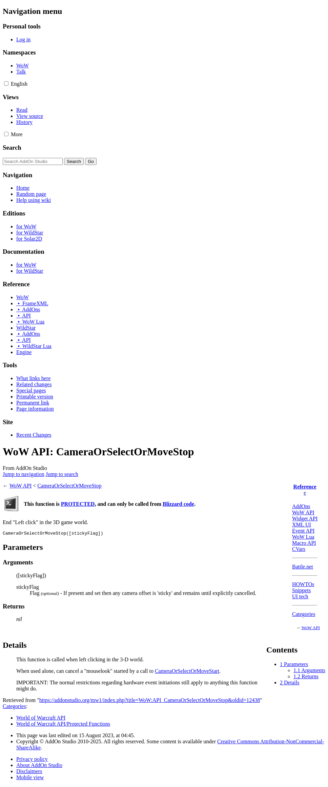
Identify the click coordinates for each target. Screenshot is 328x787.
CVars (298, 549)
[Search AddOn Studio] (33, 161)
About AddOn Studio (39, 766)
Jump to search (62, 474)
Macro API (304, 543)
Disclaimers (29, 772)
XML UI (301, 524)
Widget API (304, 518)
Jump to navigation (23, 474)
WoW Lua (303, 537)
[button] (6, 83)
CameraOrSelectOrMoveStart (187, 672)
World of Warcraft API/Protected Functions (63, 725)
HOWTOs (303, 584)
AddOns (301, 506)
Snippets (301, 590)
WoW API (303, 512)
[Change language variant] (19, 84)
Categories (303, 614)
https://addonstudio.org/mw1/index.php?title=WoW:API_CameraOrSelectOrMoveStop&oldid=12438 (149, 701)
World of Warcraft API (40, 719)
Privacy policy (32, 760)
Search (12, 147)
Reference (304, 487)
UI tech (300, 596)
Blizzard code (178, 504)
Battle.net (302, 566)
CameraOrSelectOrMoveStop (69, 486)
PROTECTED (78, 504)
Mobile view (30, 778)
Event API (303, 531)
